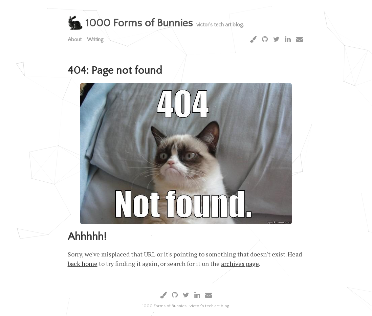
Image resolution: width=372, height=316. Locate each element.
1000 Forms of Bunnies (139, 23)
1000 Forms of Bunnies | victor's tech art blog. (186, 305)
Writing (95, 40)
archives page (240, 263)
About (75, 40)
